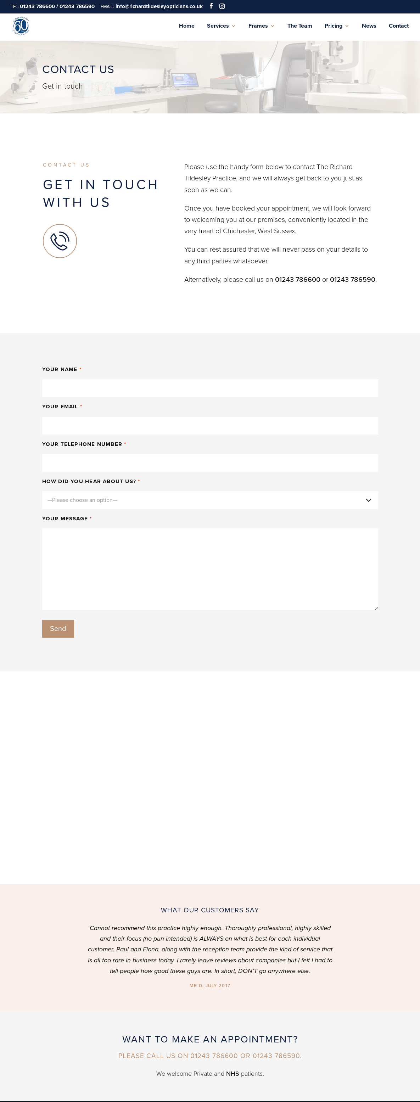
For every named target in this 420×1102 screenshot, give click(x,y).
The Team (299, 26)
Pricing (333, 26)
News (369, 26)
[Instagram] (222, 6)
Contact (399, 26)
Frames (258, 26)
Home (187, 26)
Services (218, 26)
